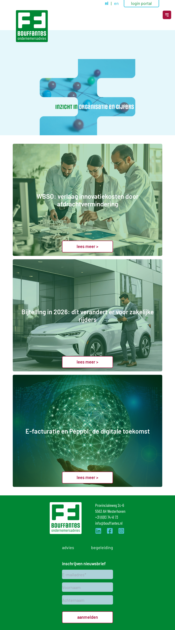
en (116, 3)
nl (107, 3)
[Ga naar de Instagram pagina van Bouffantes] (121, 531)
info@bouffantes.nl (109, 523)
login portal (141, 3)
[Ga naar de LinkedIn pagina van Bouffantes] (98, 531)
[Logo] (32, 26)
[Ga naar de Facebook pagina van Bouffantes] (110, 531)
